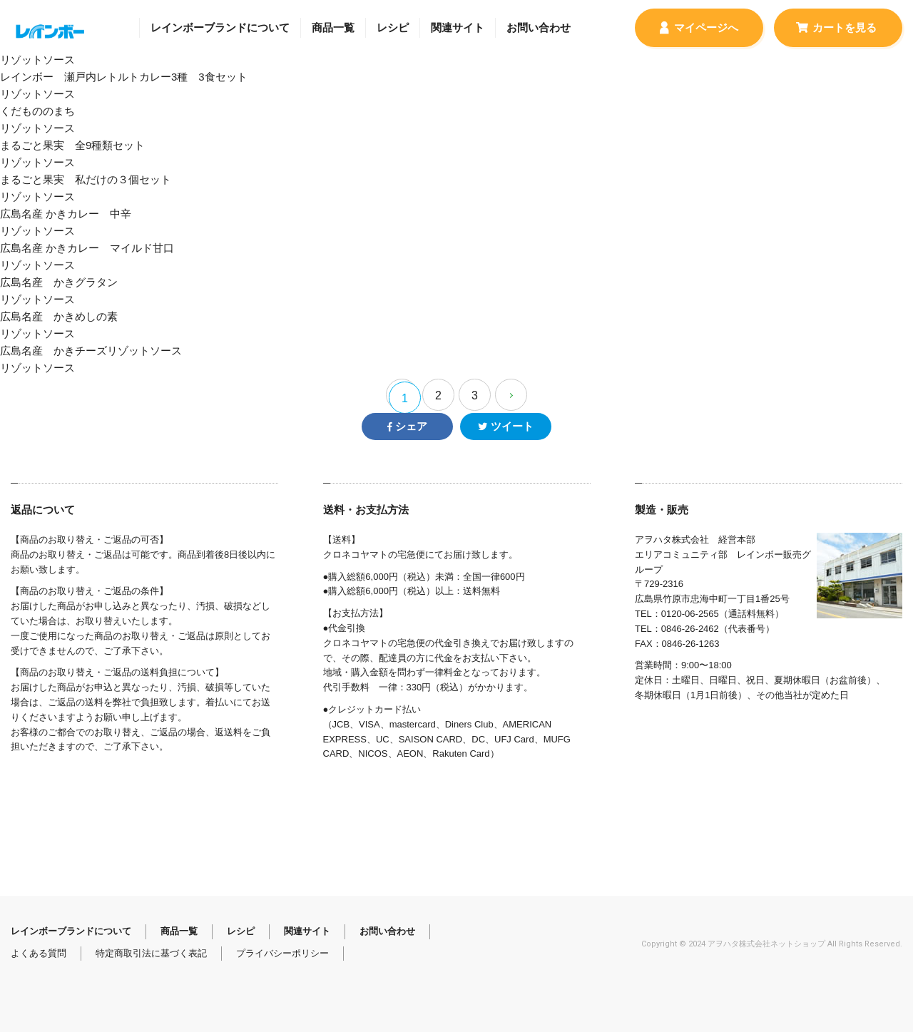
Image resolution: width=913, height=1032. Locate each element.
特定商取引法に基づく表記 (151, 953)
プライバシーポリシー (282, 953)
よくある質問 (38, 953)
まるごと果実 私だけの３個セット (456, 189)
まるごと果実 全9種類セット (456, 155)
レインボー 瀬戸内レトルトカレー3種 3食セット (456, 87)
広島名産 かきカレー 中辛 (456, 224)
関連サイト (457, 27)
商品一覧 (333, 27)
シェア (407, 426)
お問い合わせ (538, 27)
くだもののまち (456, 121)
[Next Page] (511, 395)
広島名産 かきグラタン (456, 292)
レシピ (393, 27)
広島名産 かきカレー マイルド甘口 (456, 258)
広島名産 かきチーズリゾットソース (456, 360)
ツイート (505, 426)
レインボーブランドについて (220, 27)
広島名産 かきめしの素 (456, 326)
